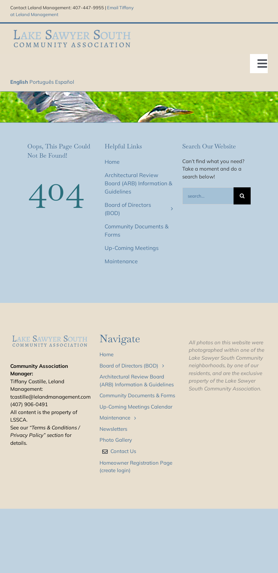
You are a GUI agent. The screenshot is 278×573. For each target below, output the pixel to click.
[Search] (242, 195)
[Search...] (208, 195)
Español (64, 82)
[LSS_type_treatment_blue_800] (72, 29)
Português (41, 82)
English (19, 82)
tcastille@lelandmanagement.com (50, 397)
